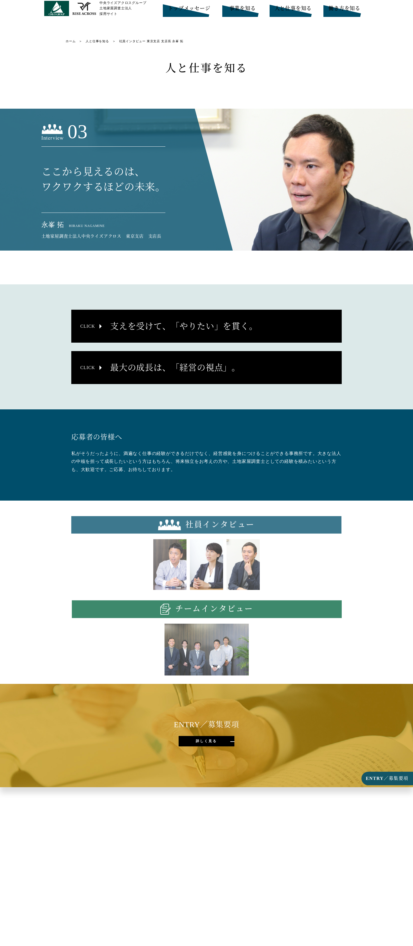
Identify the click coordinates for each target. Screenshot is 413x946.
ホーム (71, 41)
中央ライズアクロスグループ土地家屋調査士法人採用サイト (122, 13)
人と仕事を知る (293, 11)
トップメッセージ (189, 11)
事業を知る (242, 11)
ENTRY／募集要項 (387, 778)
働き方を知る (344, 11)
